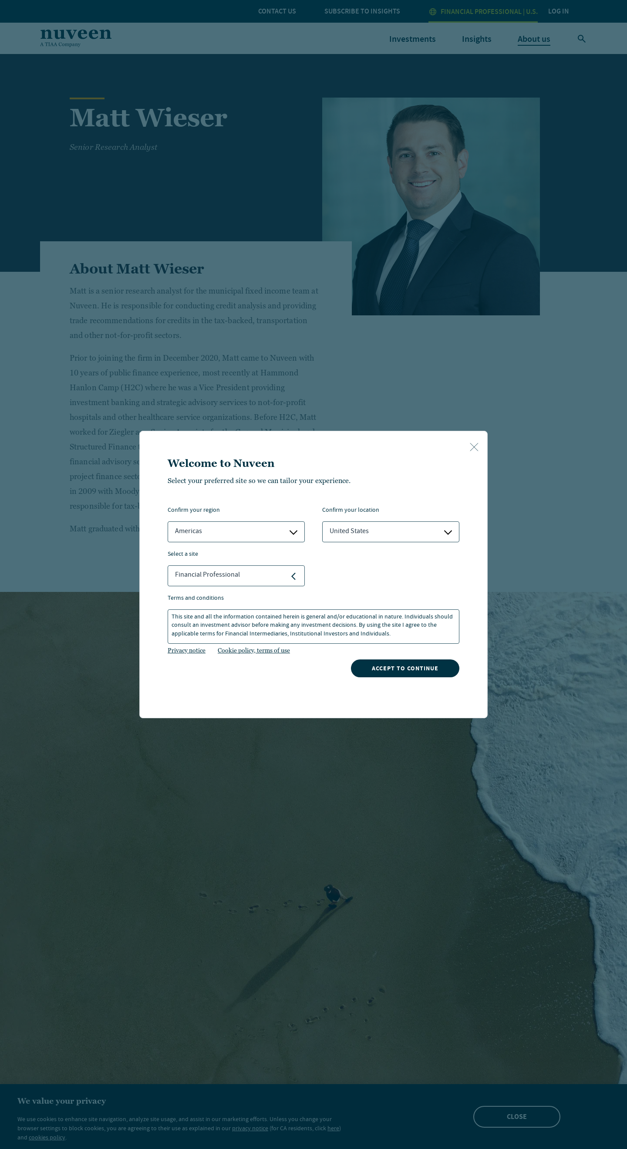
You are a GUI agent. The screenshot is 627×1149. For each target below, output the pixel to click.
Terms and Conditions (196, 598)
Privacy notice (187, 650)
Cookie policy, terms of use (254, 650)
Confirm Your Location (350, 510)
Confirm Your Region (194, 510)
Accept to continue (405, 668)
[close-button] (474, 448)
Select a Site (183, 554)
